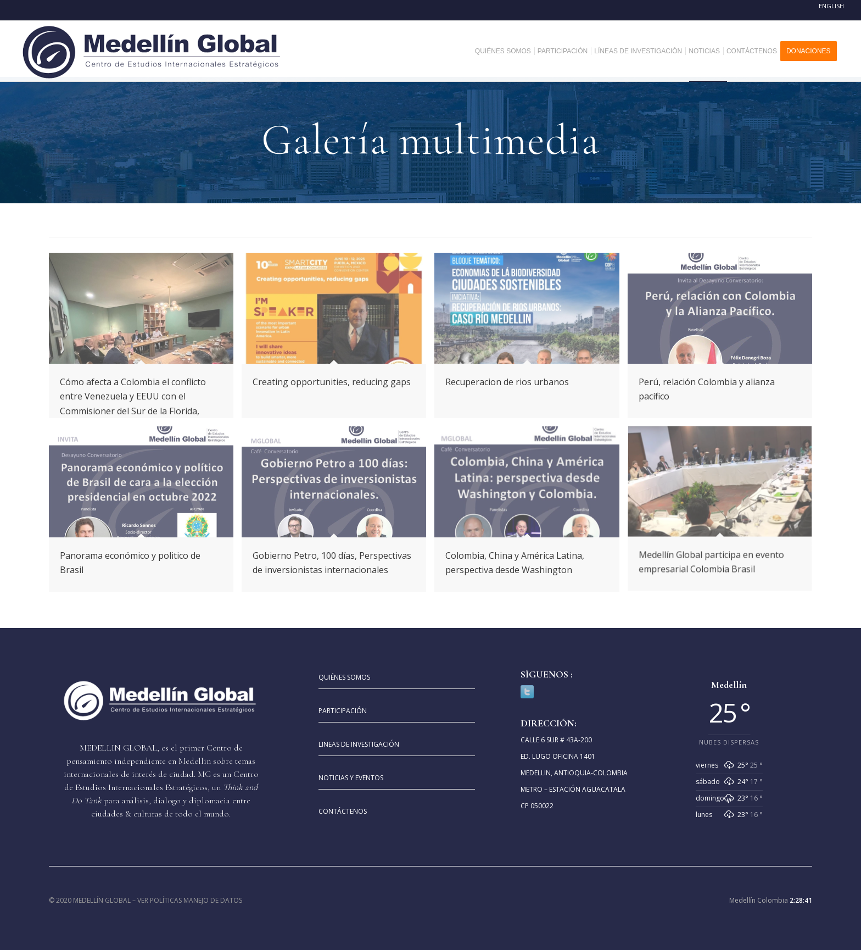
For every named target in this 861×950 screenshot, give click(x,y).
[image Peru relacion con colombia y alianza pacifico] (724, 339)
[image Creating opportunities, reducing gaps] (338, 339)
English (831, 6)
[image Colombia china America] (530, 513)
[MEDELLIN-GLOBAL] (152, 51)
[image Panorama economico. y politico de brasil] (145, 513)
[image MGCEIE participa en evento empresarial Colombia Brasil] (724, 513)
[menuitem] (507, 51)
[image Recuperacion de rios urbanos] (530, 339)
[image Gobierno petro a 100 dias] (338, 513)
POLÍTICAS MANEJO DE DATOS (196, 900)
